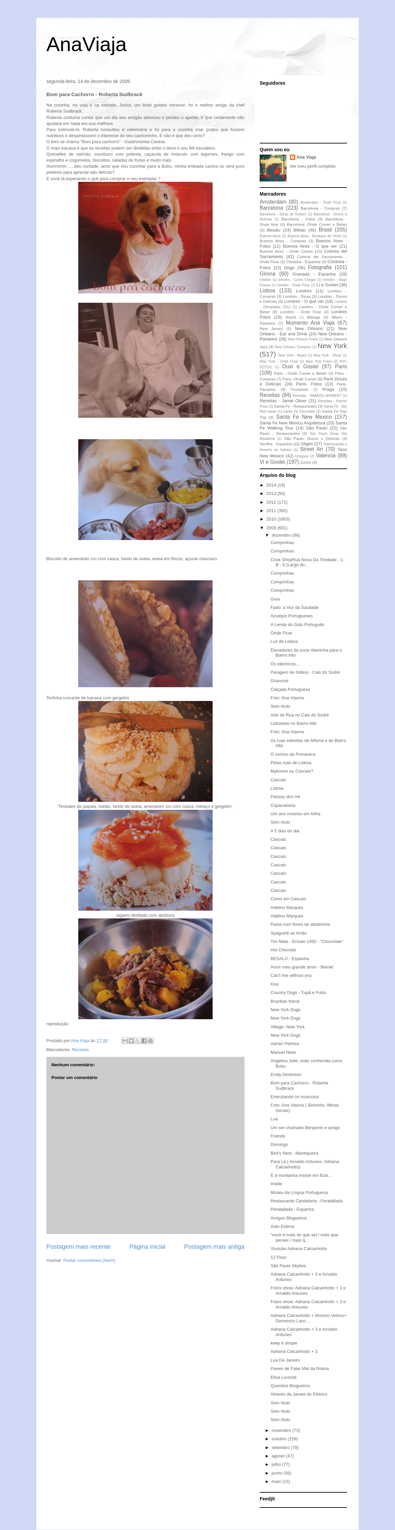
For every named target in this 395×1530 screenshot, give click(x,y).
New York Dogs (285, 1009)
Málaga (313, 317)
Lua (274, 1118)
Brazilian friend (284, 1001)
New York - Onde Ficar (279, 361)
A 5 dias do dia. (285, 830)
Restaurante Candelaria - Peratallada (306, 1200)
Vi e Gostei (272, 462)
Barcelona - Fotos (298, 219)
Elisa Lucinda (283, 1377)
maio (277, 1481)
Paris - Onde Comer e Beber (300, 373)
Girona (267, 274)
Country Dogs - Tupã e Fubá (297, 992)
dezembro (282, 535)
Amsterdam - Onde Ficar (320, 202)
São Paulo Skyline (288, 1265)
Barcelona (271, 208)
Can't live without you (290, 975)
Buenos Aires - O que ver (310, 246)
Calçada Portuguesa (290, 689)
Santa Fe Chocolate (299, 411)
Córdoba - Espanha (303, 261)
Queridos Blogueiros (290, 1385)
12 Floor (278, 1257)
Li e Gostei (327, 284)
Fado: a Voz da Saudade (294, 607)
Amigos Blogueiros (288, 1218)
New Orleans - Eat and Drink (303, 331)
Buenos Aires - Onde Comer (286, 251)
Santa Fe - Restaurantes (295, 406)
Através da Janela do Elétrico (298, 1394)
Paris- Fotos (309, 383)
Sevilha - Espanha (276, 444)
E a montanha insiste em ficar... (300, 1175)
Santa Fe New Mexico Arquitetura (292, 422)
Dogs (289, 267)
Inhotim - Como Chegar (297, 280)
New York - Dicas (327, 355)
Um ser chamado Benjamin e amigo (305, 1127)
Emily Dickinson (285, 1074)
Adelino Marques (286, 907)
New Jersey (271, 328)
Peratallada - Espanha (292, 1209)
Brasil (325, 230)
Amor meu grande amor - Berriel (301, 966)
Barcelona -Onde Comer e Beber (317, 224)
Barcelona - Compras (320, 208)
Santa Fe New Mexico (304, 417)
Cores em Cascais (288, 898)
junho (277, 1473)
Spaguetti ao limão (288, 933)
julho (277, 1464)
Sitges (307, 443)
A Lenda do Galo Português (297, 624)
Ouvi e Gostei (300, 366)
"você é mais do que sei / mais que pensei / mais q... (304, 1237)
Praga (328, 389)
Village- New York (287, 1026)
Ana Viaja (306, 157)
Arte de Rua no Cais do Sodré (299, 714)
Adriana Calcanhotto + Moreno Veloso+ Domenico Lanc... (308, 1318)
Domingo (279, 1144)
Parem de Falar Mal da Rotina (299, 1368)
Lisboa (267, 290)
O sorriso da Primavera (292, 754)
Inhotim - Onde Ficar (293, 285)
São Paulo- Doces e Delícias (312, 438)
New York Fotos (319, 361)
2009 (271, 527)
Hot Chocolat (283, 949)
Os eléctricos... (284, 663)
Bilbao (300, 230)
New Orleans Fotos (303, 339)
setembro (281, 1447)
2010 (271, 519)
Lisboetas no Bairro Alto (293, 723)
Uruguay (301, 456)
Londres (304, 290)
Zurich (305, 462)
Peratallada (299, 389)
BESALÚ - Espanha (289, 958)
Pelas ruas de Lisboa (290, 762)
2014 (271, 485)
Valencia (326, 455)
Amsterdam (273, 202)
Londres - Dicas (297, 296)
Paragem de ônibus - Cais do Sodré (305, 672)
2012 (271, 502)
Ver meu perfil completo (313, 166)
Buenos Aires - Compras (283, 241)
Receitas (80, 1049)
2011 (271, 510)
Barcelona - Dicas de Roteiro (283, 214)
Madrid (291, 317)
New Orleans (309, 328)
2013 (271, 493)
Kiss (274, 984)
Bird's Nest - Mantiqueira (294, 1153)
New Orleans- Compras (293, 347)
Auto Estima (282, 1226)
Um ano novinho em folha (295, 813)
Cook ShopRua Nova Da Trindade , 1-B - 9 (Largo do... (307, 562)
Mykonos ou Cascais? (291, 771)
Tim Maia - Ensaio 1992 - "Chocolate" (306, 941)
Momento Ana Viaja (310, 323)
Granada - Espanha (314, 274)
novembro (282, 1430)
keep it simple (283, 1343)
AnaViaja (86, 44)
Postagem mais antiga (214, 1246)
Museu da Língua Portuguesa (299, 1192)
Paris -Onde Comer (299, 379)
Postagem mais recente (78, 1246)
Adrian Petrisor (284, 1043)
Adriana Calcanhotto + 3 (293, 1351)
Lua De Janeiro (285, 1360)
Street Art (311, 449)
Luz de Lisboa (284, 641)
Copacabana (282, 805)
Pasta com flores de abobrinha (300, 924)
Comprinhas (282, 542)
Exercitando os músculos (294, 1096)
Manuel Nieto (283, 1052)
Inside (276, 1183)
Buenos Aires (270, 236)
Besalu (273, 230)
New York (332, 345)
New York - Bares (292, 355)
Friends (277, 1136)
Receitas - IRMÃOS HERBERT (317, 396)
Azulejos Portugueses (291, 615)
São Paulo (316, 427)
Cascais (278, 779)
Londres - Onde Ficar (300, 311)
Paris (341, 366)
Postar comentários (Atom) (89, 1260)
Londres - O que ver (304, 301)
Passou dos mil (285, 796)
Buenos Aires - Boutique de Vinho (314, 236)
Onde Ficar (281, 632)
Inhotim (265, 280)
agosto (279, 1455)
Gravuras (279, 680)
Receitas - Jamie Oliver (283, 400)
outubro (280, 1438)
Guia (274, 599)
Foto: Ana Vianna (287, 697)
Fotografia (320, 267)
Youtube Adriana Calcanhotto (298, 1248)
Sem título (280, 706)
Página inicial (147, 1246)
